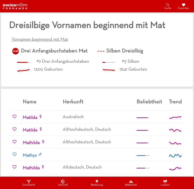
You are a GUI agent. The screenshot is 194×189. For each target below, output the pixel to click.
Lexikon (165, 182)
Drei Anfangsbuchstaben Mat (54, 51)
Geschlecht (28, 182)
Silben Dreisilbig (124, 51)
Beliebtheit (131, 182)
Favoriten (183, 6)
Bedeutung (97, 182)
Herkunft (63, 182)
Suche (167, 6)
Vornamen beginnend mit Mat (40, 40)
